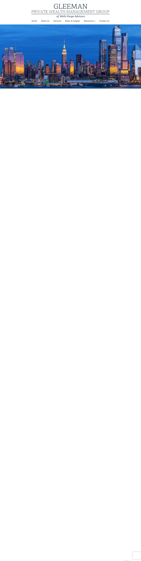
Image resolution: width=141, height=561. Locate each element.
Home (34, 21)
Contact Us (104, 21)
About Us (45, 21)
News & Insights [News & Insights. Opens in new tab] (72, 21)
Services (57, 21)
